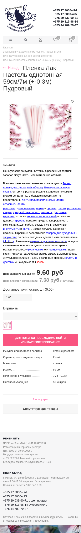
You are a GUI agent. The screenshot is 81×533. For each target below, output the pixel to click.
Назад (11, 68)
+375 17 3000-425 (65, 14)
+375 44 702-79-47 (65, 25)
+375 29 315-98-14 (65, 21)
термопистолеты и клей (42, 216)
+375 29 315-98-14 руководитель (25, 504)
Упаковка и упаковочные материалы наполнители (32, 51)
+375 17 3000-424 (65, 10)
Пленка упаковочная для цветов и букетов (27, 55)
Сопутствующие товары (40, 408)
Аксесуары (40, 399)
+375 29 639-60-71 (65, 17)
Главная (8, 47)
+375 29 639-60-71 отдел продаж (25, 500)
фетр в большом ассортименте (32, 212)
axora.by (73, 517)
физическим (35, 249)
